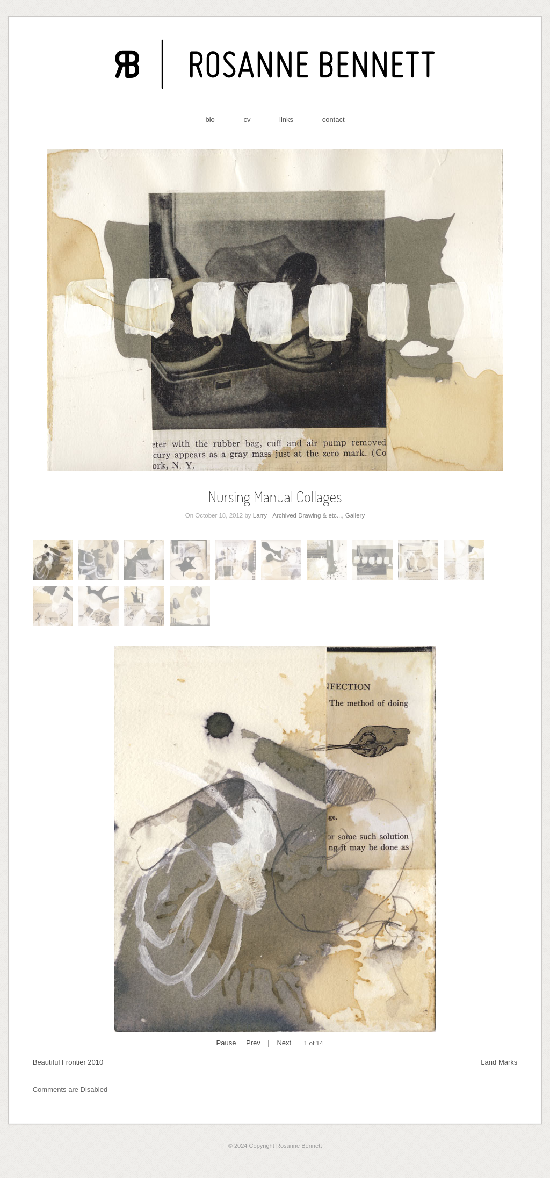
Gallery (355, 515)
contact (333, 120)
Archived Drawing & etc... (307, 515)
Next (284, 1043)
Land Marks (499, 1062)
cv (246, 120)
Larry (260, 515)
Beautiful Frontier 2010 (68, 1062)
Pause (226, 1043)
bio (209, 120)
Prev (253, 1043)
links (286, 120)
